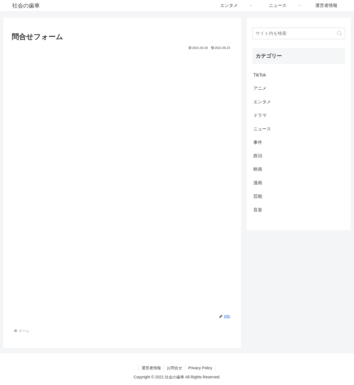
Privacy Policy (200, 368)
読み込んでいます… (100, 175)
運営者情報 (151, 368)
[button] (339, 33)
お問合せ (174, 368)
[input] (298, 33)
